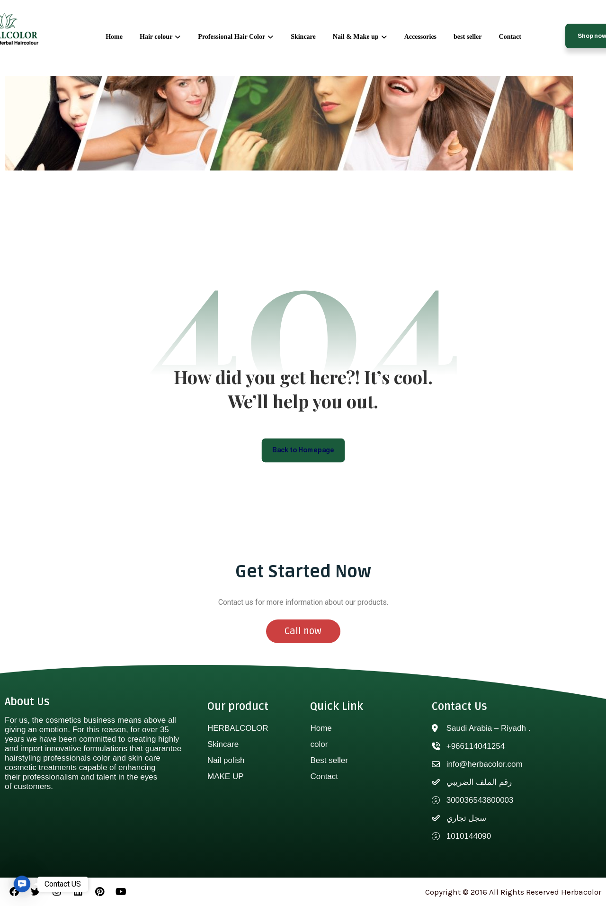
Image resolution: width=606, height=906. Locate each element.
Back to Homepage (303, 449)
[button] (22, 884)
